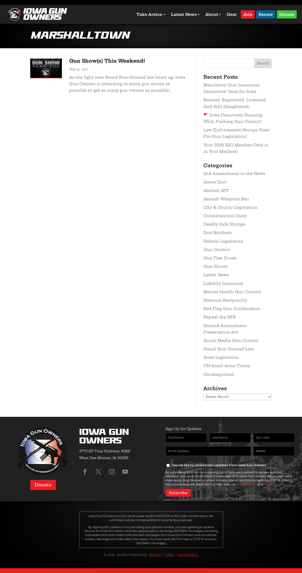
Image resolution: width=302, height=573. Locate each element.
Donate (286, 14)
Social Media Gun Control (230, 340)
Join (247, 14)
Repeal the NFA (219, 317)
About (211, 14)
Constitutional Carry (225, 215)
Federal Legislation (223, 241)
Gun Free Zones (220, 258)
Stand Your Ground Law (228, 348)
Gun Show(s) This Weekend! (107, 61)
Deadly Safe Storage (224, 224)
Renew (266, 14)
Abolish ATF (216, 190)
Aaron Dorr (214, 181)
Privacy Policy (246, 484)
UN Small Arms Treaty (226, 365)
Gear (232, 14)
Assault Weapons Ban (226, 199)
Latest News (184, 14)
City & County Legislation (230, 207)
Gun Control (216, 249)
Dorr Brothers (217, 232)
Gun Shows (215, 266)
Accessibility (188, 555)
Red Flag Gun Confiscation (231, 308)
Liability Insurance (223, 283)
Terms (268, 484)
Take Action (149, 14)
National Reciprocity (225, 300)
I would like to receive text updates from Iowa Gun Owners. (219, 465)
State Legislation (221, 357)
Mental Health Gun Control (232, 291)
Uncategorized (218, 374)
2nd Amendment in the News (234, 173)
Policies (155, 555)
